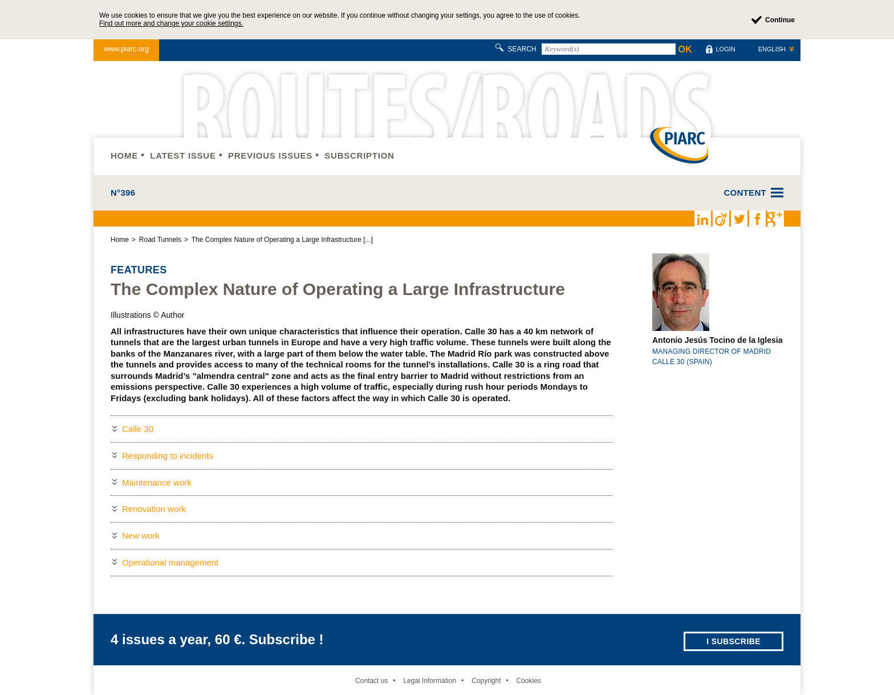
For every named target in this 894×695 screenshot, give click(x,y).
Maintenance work (157, 482)
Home (124, 155)
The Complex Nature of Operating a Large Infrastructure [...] (282, 240)
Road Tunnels (160, 240)
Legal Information (429, 681)
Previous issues (270, 155)
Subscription (359, 155)
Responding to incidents (167, 455)
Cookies (528, 681)
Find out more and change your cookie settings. (171, 23)
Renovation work (154, 509)
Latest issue (183, 155)
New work (141, 535)
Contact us (371, 681)
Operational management (170, 562)
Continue (780, 20)
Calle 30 (137, 429)
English (772, 49)
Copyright (486, 681)
